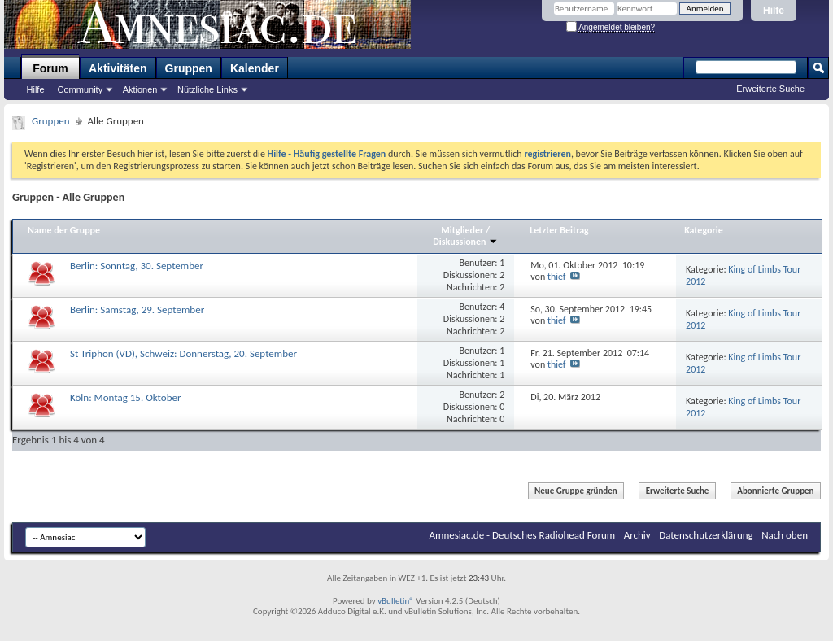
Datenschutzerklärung (706, 535)
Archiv (637, 535)
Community (80, 89)
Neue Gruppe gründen (575, 491)
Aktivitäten (118, 68)
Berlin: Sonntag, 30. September (136, 265)
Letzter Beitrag (559, 230)
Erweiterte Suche (770, 89)
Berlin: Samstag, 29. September (137, 309)
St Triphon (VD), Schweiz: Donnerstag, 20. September (183, 353)
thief (556, 276)
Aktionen (140, 89)
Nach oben (784, 535)
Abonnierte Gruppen (775, 491)
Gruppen (188, 68)
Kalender (254, 68)
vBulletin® (395, 600)
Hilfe (773, 10)
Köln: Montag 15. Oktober (125, 397)
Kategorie (703, 230)
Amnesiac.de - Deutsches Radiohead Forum (523, 535)
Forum (50, 68)
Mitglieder (463, 230)
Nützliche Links (207, 89)
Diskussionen (465, 241)
